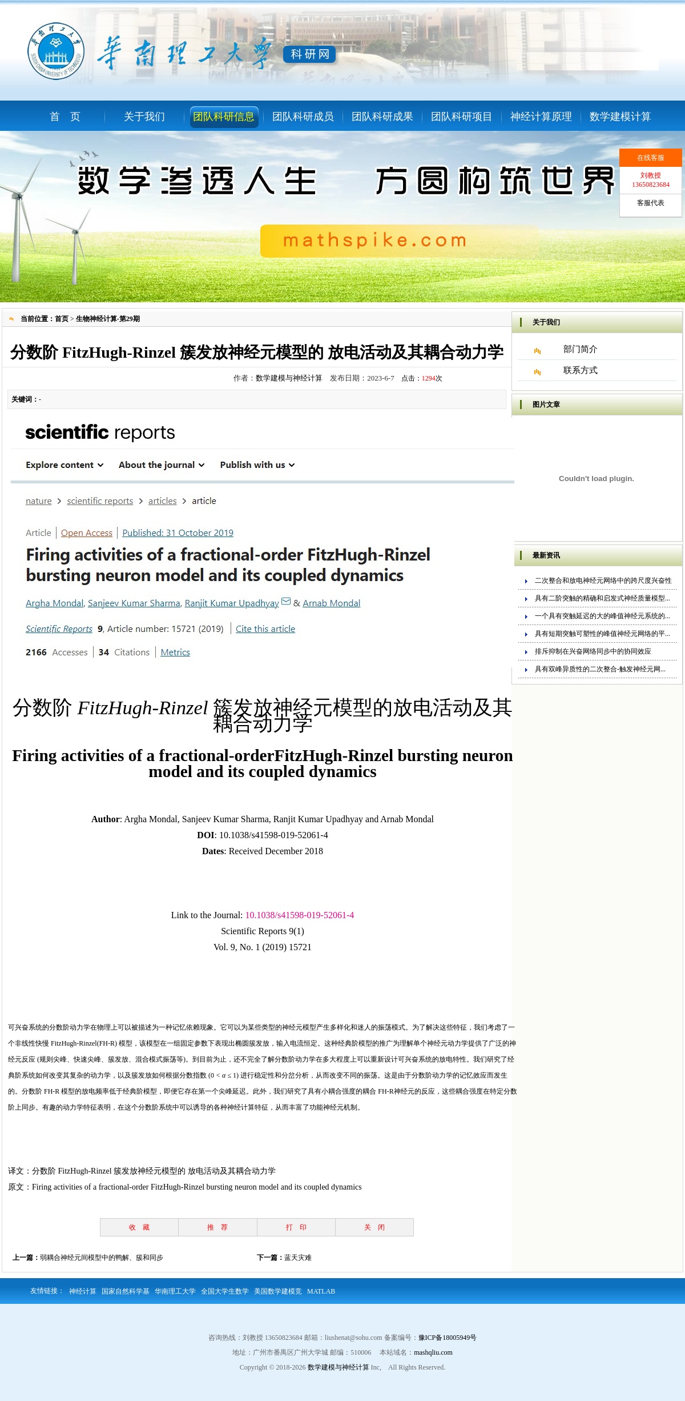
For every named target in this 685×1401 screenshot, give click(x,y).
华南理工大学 (175, 1291)
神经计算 (82, 1291)
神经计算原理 (541, 116)
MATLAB (321, 1291)
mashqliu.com (433, 1352)
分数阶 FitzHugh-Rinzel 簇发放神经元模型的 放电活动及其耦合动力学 (154, 1171)
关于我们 (144, 116)
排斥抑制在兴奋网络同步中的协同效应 (593, 651)
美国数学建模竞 (278, 1291)
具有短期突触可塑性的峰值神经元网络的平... (602, 634)
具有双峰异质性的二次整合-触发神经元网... (600, 669)
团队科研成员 (303, 116)
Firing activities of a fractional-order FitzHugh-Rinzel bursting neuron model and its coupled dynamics (197, 1187)
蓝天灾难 (298, 1258)
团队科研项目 (462, 116)
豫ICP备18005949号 (447, 1338)
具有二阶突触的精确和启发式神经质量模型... (602, 598)
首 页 (65, 116)
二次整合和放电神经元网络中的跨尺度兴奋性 (603, 581)
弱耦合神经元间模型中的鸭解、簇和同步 (101, 1258)
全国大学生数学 (225, 1291)
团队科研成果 (382, 116)
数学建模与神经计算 (289, 378)
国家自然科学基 (126, 1291)
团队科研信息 (224, 116)
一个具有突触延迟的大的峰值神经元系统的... (602, 616)
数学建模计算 (620, 116)
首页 (61, 319)
